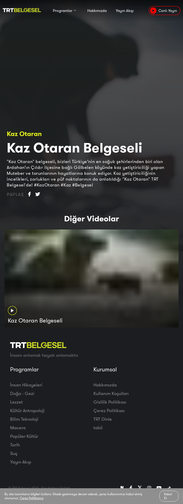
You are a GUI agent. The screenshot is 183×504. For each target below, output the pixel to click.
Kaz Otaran (24, 133)
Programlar (62, 10)
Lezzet (16, 402)
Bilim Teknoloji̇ (24, 419)
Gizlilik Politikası (109, 402)
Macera (18, 427)
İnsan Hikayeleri (26, 385)
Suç (14, 453)
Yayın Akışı (125, 10)
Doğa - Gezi (22, 393)
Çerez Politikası (109, 410)
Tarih (15, 444)
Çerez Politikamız (31, 498)
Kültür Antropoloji (27, 410)
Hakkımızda (97, 10)
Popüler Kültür (24, 436)
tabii (98, 427)
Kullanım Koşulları (111, 393)
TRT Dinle (102, 419)
